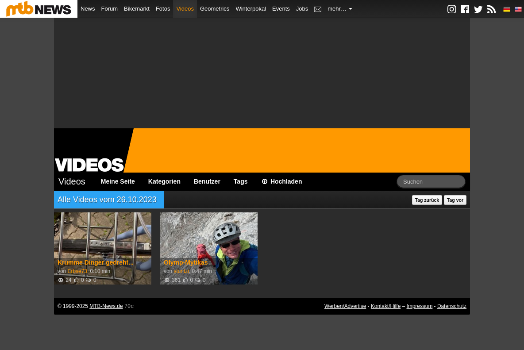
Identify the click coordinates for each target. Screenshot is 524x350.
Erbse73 (77, 271)
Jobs (302, 8)
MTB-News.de (106, 306)
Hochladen (281, 181)
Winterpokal (250, 8)
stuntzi (181, 271)
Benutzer (207, 181)
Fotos (163, 8)
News (88, 8)
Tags (241, 181)
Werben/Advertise (345, 306)
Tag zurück (427, 200)
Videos (185, 8)
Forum (109, 8)
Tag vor (455, 200)
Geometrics (214, 8)
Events (281, 8)
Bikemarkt (137, 8)
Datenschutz (451, 306)
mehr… (340, 8)
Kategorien (164, 181)
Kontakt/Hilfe (386, 306)
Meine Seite (118, 181)
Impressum (420, 306)
